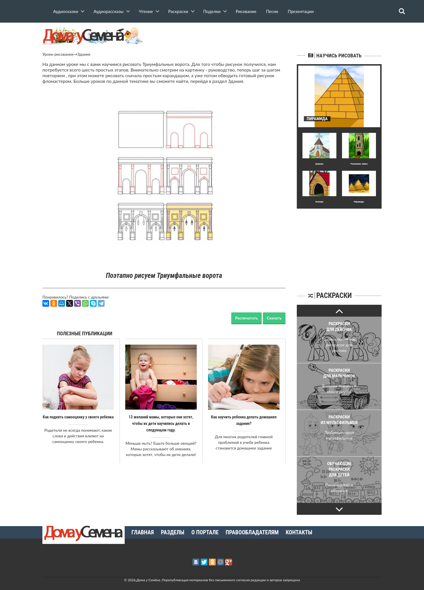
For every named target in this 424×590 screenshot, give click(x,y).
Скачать (274, 317)
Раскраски (178, 11)
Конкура (319, 201)
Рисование (246, 11)
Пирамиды (359, 201)
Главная (142, 532)
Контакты (299, 532)
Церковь (319, 164)
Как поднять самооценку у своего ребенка (78, 417)
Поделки (211, 11)
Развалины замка (359, 164)
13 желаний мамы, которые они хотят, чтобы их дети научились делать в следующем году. (161, 423)
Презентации (301, 11)
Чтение (146, 11)
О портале (205, 532)
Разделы (172, 532)
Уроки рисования (57, 54)
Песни (272, 11)
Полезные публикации (85, 333)
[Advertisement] (339, 244)
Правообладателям (252, 532)
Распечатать (246, 317)
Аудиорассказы (109, 11)
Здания (83, 54)
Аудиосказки (65, 11)
